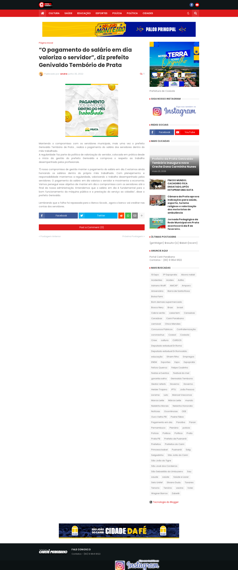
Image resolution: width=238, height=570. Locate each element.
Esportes (165, 362)
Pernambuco (158, 427)
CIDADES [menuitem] (148, 13)
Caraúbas (156, 318)
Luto (166, 395)
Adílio (181, 280)
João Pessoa (187, 389)
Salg (188, 449)
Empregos (188, 356)
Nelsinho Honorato (183, 405)
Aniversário (157, 291)
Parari (192, 422)
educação (157, 356)
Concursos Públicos (162, 329)
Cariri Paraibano (175, 318)
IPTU (173, 389)
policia (186, 427)
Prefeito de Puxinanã (175, 438)
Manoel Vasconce (182, 395)
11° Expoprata (170, 274)
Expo (177, 362)
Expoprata (189, 362)
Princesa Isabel (159, 449)
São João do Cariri (178, 455)
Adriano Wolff (158, 285)
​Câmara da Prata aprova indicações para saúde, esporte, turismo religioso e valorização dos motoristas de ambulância (183, 204)
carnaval (156, 323)
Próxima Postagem (132, 236)
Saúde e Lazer (181, 477)
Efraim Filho (173, 356)
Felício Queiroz (159, 367)
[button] (188, 13)
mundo (189, 400)
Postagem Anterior (50, 236)
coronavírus (157, 334)
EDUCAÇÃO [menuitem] (84, 13)
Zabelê (175, 493)
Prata (189, 433)
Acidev (170, 280)
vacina (179, 487)
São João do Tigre (161, 460)
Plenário (174, 427)
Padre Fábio (177, 416)
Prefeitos (156, 444)
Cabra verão (158, 312)
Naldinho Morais (160, 405)
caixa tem (174, 312)
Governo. (188, 384)
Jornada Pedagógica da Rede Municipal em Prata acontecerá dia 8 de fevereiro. (183, 224)
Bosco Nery (157, 307)
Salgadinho (157, 455)
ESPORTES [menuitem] (101, 13)
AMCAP (174, 285)
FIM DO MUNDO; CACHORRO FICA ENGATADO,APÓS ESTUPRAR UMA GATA (180, 185)
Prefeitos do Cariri (174, 444)
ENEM (154, 362)
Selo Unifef (157, 482)
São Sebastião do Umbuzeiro (167, 471)
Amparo (186, 285)
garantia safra (159, 378)
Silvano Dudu (174, 482)
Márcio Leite (174, 400)
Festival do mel (181, 373)
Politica (166, 433)
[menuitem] (42, 13)
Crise (154, 340)
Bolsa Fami (157, 296)
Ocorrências (171, 411)
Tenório (168, 487)
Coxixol (172, 334)
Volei (190, 487)
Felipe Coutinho (179, 367)
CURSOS (177, 340)
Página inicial (46, 42)
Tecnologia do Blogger (164, 502)
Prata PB (155, 438)
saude (154, 477)
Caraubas (189, 312)
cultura (164, 340)
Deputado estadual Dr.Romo (166, 345)
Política (178, 433)
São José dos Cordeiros (164, 466)
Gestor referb (158, 384)
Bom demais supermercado (166, 302)
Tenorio (155, 487)
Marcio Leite (157, 400)
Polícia (155, 433)
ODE (184, 411)
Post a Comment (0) (91, 227)
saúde (165, 477)
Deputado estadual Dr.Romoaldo (169, 351)
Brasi (170, 307)
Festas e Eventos (160, 373)
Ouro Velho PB (159, 416)
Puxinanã (177, 449)
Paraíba (180, 422)
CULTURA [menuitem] (54, 13)
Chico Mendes (172, 323)
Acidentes (156, 280)
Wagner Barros (159, 493)
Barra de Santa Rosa (179, 291)
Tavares (189, 482)
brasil (180, 307)
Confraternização (186, 329)
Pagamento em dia (161, 422)
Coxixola (184, 334)
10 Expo (155, 274)
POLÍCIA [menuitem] (117, 13)
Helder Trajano (159, 389)
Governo (174, 384)
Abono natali (188, 274)
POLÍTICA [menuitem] (132, 13)
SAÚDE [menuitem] (68, 13)
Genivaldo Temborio (182, 378)
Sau (189, 471)
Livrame (155, 395)
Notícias (155, 411)
